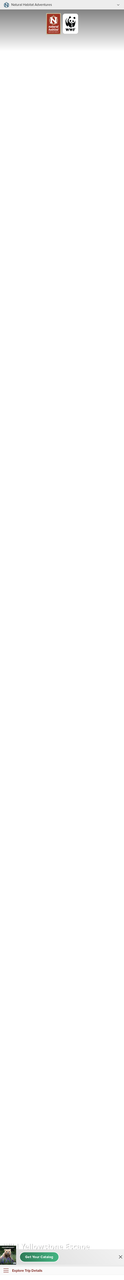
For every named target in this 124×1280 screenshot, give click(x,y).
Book (61, 1275)
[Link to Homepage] (62, 15)
